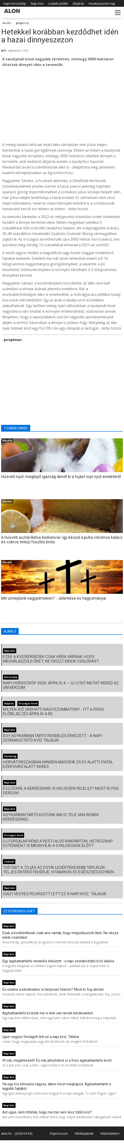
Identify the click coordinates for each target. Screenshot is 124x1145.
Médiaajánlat (84, 1133)
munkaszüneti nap (102, 3)
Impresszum (59, 1133)
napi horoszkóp (14, 3)
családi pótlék (58, 3)
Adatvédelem (109, 1133)
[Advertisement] (62, 104)
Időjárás (78, 3)
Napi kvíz (37, 3)
